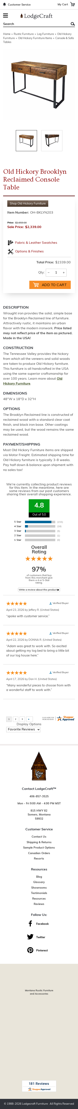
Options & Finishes (29, 251)
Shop (28, 203)
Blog (39, 877)
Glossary (39, 882)
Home (6, 34)
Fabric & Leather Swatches (36, 243)
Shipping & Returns (39, 842)
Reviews (39, 904)
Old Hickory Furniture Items (35, 38)
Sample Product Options (39, 847)
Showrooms (39, 888)
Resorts (39, 858)
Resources (39, 898)
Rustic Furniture (24, 34)
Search (73, 24)
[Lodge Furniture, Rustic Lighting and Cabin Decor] (36, 16)
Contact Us (39, 837)
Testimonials (39, 893)
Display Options (29, 724)
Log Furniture (45, 34)
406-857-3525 (39, 796)
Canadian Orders (39, 853)
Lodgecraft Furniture (35, 1104)
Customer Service (19, 5)
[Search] (34, 24)
